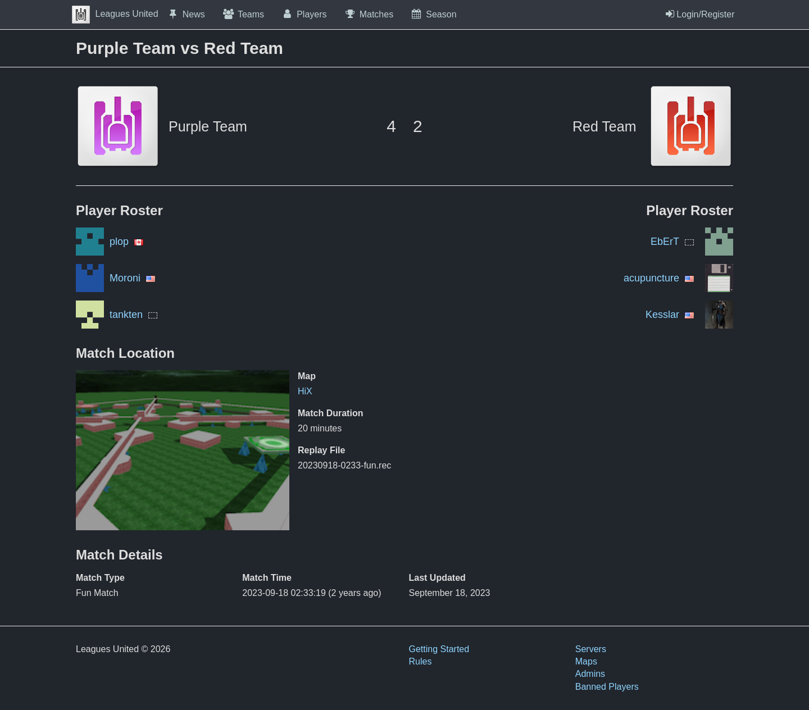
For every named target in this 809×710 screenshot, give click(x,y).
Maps (586, 661)
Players (304, 14)
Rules (420, 661)
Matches (369, 14)
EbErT (665, 241)
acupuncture (651, 278)
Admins (590, 674)
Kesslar (662, 314)
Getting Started (439, 649)
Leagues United (115, 14)
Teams (243, 14)
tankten (126, 314)
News (186, 14)
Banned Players (607, 686)
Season (433, 14)
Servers (590, 649)
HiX (305, 391)
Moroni (125, 278)
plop (119, 241)
